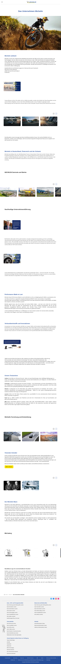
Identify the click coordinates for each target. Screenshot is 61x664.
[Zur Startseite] (31, 2)
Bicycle (10, 594)
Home (6, 594)
